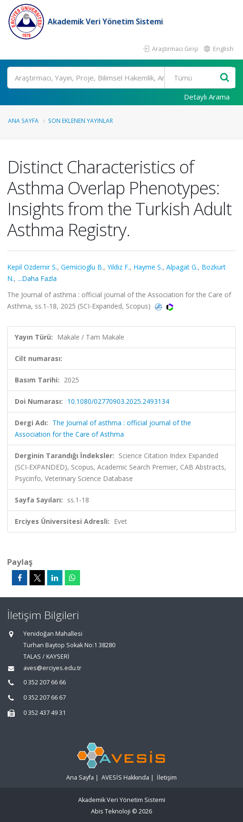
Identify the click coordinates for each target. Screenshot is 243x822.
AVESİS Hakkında (125, 777)
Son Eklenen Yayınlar (80, 120)
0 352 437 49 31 (44, 713)
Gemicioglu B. (82, 266)
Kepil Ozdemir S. (32, 266)
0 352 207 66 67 (44, 697)
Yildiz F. (118, 266)
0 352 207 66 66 (44, 682)
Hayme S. (147, 266)
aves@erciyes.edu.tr (52, 668)
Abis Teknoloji (111, 811)
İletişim (167, 777)
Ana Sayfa (23, 120)
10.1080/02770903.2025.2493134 (118, 401)
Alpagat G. (182, 266)
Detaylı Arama (207, 96)
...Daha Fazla (37, 278)
